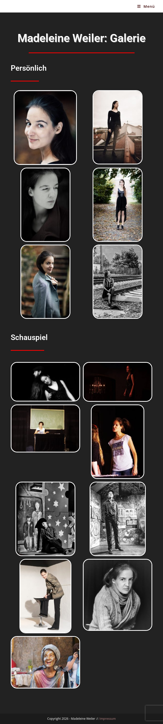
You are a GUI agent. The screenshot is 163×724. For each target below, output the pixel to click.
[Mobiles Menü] (146, 6)
